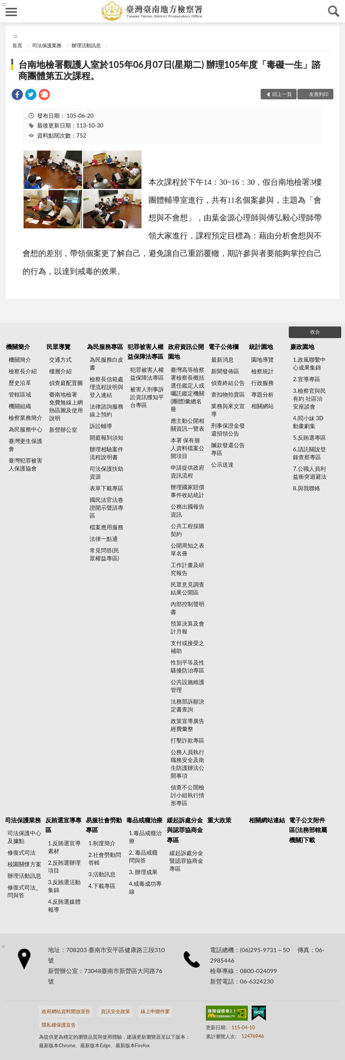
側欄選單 (11, 12)
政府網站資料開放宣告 (66, 1011)
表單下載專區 (106, 488)
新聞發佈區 (225, 371)
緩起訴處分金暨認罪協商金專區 (186, 860)
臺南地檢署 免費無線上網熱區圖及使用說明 (66, 406)
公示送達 (222, 464)
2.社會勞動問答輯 (104, 858)
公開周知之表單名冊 (187, 549)
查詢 (333, 11)
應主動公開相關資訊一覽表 (187, 424)
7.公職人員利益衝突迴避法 (310, 472)
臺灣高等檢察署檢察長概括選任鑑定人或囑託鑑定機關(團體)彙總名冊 (187, 389)
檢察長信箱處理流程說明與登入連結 (106, 387)
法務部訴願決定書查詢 (187, 705)
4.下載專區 (102, 885)
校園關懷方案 (24, 864)
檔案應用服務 (106, 527)
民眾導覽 (58, 346)
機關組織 (20, 406)
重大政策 (219, 819)
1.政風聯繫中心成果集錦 (309, 363)
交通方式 (60, 359)
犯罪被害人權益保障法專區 (146, 351)
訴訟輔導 (101, 425)
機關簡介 (18, 346)
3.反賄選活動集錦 (64, 886)
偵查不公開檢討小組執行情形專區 (187, 795)
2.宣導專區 (306, 379)
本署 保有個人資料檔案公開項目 (187, 448)
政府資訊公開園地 (186, 351)
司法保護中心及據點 (24, 836)
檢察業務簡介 (25, 417)
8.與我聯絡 (306, 488)
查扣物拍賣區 (228, 394)
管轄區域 (20, 394)
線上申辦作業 (155, 1011)
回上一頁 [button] (282, 94)
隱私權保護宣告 (59, 1025)
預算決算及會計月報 (187, 627)
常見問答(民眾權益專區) (104, 554)
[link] (17, 95)
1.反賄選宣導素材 (64, 847)
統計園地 (261, 346)
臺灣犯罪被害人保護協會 (25, 464)
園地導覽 (262, 359)
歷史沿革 (20, 382)
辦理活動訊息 (86, 45)
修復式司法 (22, 852)
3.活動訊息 (102, 874)
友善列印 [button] (318, 94)
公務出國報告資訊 (187, 510)
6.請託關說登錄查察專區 (309, 453)
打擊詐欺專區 (187, 740)
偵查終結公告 (228, 382)
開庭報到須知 (106, 437)
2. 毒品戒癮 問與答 (143, 856)
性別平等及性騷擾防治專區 (187, 666)
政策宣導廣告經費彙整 (187, 724)
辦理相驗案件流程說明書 (106, 453)
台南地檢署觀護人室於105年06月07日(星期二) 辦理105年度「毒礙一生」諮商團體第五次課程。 (169, 70)
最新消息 (222, 359)
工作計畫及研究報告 (187, 568)
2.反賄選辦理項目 (64, 866)
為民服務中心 (25, 429)
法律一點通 (104, 538)
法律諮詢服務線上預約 (106, 410)
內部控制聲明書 (187, 607)
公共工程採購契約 (187, 530)
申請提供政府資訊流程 (187, 471)
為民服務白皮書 (106, 363)
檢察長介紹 (23, 371)
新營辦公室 (63, 429)
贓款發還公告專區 (228, 449)
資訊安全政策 (115, 1011)
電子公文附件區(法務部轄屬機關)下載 (308, 829)
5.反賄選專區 (309, 437)
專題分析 (262, 394)
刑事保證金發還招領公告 (228, 429)
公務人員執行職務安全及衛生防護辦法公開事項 (187, 764)
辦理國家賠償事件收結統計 (187, 491)
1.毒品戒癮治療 (145, 836)
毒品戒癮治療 (144, 819)
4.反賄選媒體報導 (64, 905)
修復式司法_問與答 (23, 891)
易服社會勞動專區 (104, 824)
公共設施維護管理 (187, 685)
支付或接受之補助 (187, 646)
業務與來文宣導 (228, 410)
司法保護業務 (47, 45)
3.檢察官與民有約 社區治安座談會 (309, 398)
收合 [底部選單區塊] (315, 332)
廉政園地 (302, 346)
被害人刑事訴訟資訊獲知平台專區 (147, 397)
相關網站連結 (267, 819)
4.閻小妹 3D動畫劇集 (308, 422)
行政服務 (262, 382)
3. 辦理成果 (143, 871)
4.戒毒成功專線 (145, 887)
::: (4, 4)
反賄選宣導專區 (63, 824)
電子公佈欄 (223, 346)
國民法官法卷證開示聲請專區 (106, 507)
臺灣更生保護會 (25, 444)
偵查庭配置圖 (66, 382)
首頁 (17, 45)
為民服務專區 (105, 346)
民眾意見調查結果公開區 (187, 588)
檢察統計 (262, 371)
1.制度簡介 (102, 843)
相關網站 (262, 406)
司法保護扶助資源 (106, 472)
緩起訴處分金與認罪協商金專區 (185, 829)
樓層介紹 (60, 371)
